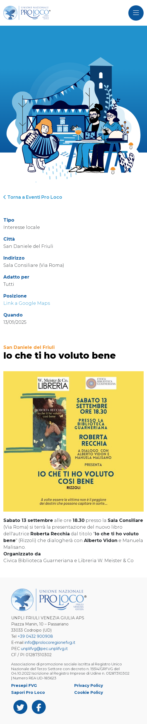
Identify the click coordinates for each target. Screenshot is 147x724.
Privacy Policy (88, 685)
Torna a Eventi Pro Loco (32, 197)
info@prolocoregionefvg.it (50, 642)
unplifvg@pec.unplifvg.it (44, 648)
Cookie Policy (88, 692)
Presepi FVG (24, 685)
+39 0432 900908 (35, 636)
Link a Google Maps (26, 303)
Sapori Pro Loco (28, 692)
